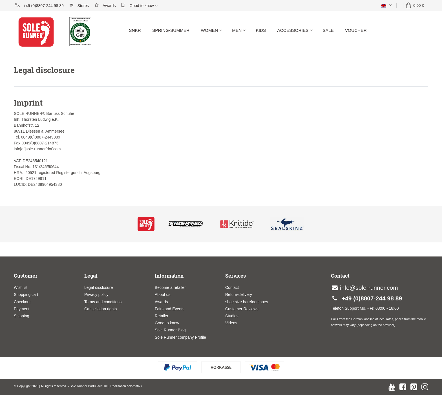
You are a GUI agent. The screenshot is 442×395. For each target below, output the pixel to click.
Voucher (356, 30)
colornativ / (134, 386)
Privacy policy (96, 294)
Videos (231, 323)
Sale (328, 30)
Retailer (161, 316)
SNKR (135, 30)
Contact (232, 287)
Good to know (139, 5)
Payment (21, 309)
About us (162, 294)
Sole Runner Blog (170, 330)
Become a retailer (170, 287)
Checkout (22, 302)
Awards (105, 5)
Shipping (21, 316)
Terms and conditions (102, 302)
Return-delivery (238, 294)
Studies (231, 316)
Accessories (295, 30)
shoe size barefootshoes (246, 302)
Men (239, 30)
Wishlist (20, 287)
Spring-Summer (171, 30)
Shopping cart (26, 294)
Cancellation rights (100, 309)
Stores (79, 5)
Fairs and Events (169, 309)
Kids (261, 30)
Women (211, 30)
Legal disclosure (98, 287)
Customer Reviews (241, 309)
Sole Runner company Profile (180, 337)
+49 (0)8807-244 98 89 (39, 5)
